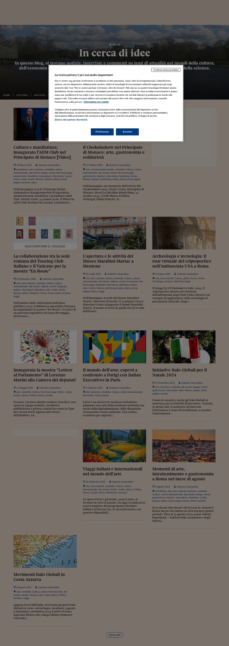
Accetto (127, 131)
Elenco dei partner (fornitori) (71, 119)
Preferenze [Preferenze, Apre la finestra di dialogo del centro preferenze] (102, 131)
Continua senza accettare (166, 70)
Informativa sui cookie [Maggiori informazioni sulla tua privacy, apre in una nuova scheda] (96, 102)
